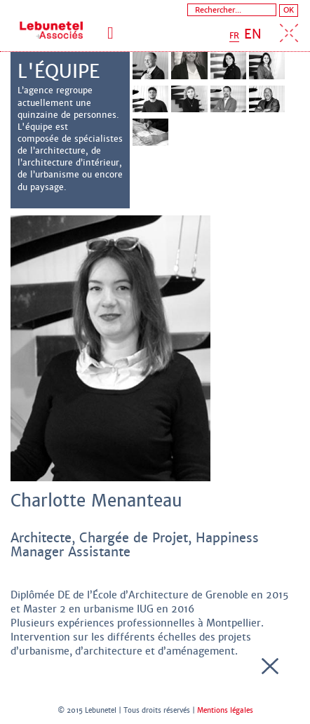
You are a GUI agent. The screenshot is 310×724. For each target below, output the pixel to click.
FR (234, 35)
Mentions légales (225, 710)
